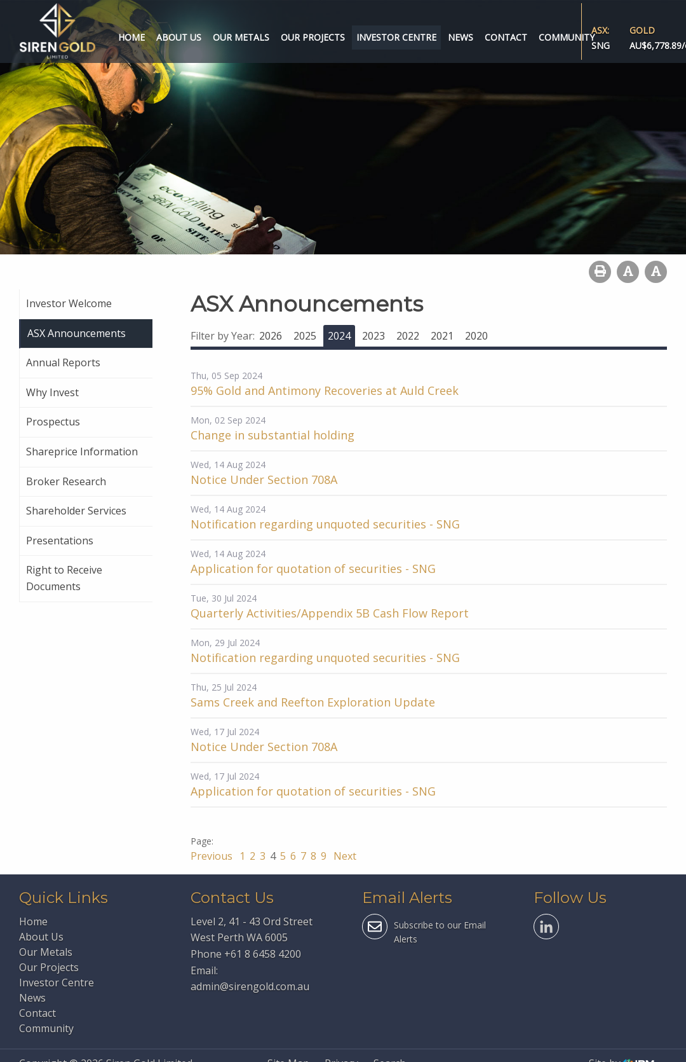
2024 (339, 336)
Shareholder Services (76, 511)
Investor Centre (396, 37)
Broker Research (66, 481)
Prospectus (53, 422)
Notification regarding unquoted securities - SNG (325, 524)
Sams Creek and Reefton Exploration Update (313, 702)
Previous (213, 856)
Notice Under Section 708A (264, 479)
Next (343, 856)
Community (567, 37)
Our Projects (313, 37)
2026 (270, 336)
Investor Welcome (69, 303)
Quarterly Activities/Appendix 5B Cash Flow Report (330, 613)
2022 (407, 336)
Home (131, 37)
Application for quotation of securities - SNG (313, 568)
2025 (304, 336)
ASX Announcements (76, 333)
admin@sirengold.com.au (250, 986)
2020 (476, 336)
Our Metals (241, 37)
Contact (506, 37)
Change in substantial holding (272, 435)
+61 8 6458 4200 (262, 954)
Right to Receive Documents (64, 578)
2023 (373, 336)
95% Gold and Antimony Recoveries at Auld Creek (325, 390)
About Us (178, 37)
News (460, 37)
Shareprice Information (82, 452)
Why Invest (52, 392)
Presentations (59, 541)
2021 (442, 336)
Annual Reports (63, 362)
